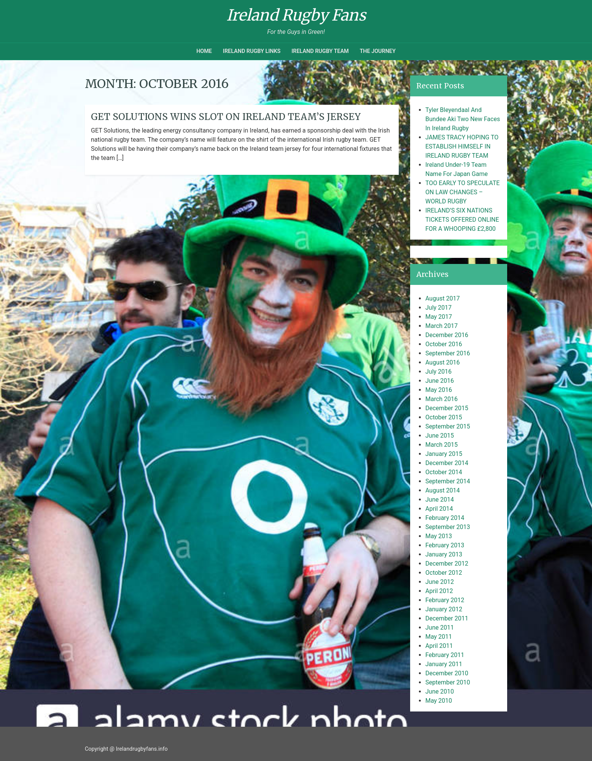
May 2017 (438, 316)
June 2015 (439, 435)
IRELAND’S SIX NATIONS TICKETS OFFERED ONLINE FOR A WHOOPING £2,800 (462, 219)
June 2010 (439, 691)
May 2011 (438, 636)
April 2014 (439, 508)
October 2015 (443, 417)
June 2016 (439, 380)
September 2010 (447, 682)
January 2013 (443, 554)
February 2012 (444, 600)
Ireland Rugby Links (252, 51)
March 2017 (441, 325)
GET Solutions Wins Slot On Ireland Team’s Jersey (226, 117)
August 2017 (442, 298)
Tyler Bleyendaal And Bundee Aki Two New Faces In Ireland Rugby (462, 119)
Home (204, 51)
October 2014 (443, 472)
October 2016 (443, 344)
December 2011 (446, 618)
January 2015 (443, 453)
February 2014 (444, 517)
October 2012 (443, 572)
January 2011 (443, 664)
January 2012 (443, 609)
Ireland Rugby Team (320, 51)
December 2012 (446, 563)
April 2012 (439, 591)
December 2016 (446, 335)
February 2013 (444, 545)
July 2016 (438, 371)
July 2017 (438, 307)
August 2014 (442, 490)
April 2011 (439, 645)
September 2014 (447, 481)
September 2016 (447, 353)
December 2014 (446, 463)
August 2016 (442, 362)
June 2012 (439, 581)
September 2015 (447, 426)
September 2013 (447, 527)
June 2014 (439, 499)
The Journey (377, 51)
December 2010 (446, 673)
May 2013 (438, 536)
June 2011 (439, 627)
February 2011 (444, 655)
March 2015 (441, 444)
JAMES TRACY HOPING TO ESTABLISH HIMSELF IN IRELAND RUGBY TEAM (461, 146)
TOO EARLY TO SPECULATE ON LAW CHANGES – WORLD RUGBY (462, 192)
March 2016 (441, 399)
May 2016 (438, 389)
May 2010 (438, 700)
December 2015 (446, 408)
